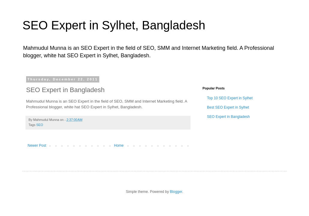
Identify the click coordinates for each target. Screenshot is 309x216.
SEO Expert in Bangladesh (228, 117)
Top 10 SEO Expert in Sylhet (230, 98)
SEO (39, 125)
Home (119, 145)
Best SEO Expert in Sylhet (228, 107)
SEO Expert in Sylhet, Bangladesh (113, 25)
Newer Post (37, 145)
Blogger (176, 192)
